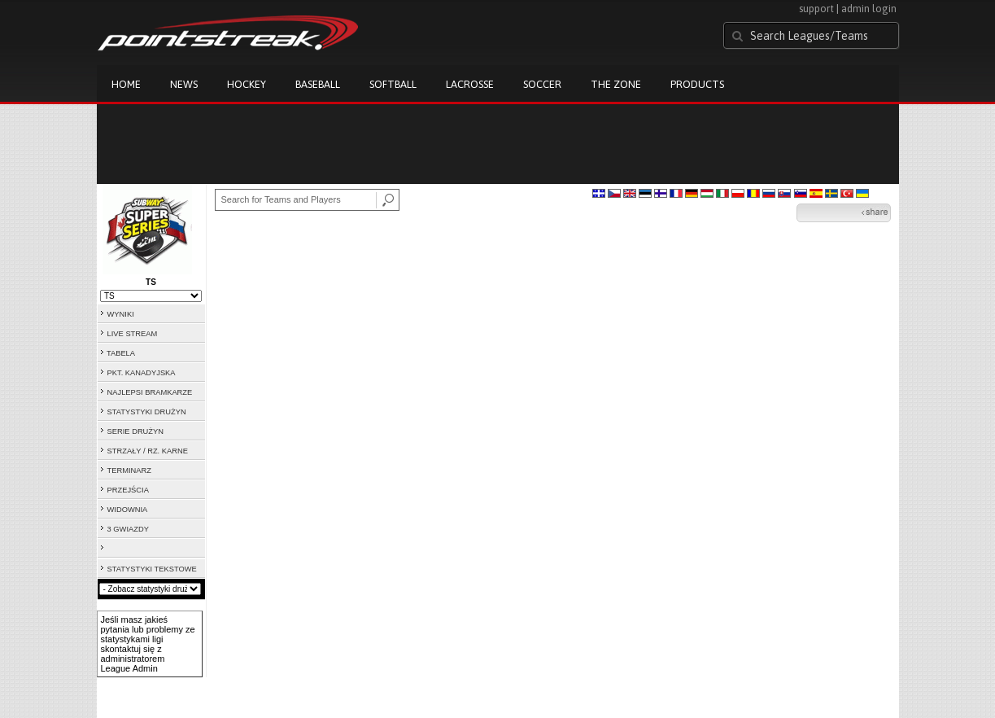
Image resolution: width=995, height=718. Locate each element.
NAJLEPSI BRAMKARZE (150, 392)
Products (697, 84)
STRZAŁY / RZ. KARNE (147, 451)
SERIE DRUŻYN (135, 431)
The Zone (616, 84)
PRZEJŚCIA (128, 490)
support (816, 8)
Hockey (246, 84)
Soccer (542, 84)
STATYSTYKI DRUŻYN (146, 412)
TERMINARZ (129, 470)
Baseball (317, 84)
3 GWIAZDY (128, 529)
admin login (869, 8)
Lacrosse (470, 84)
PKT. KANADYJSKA (141, 373)
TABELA (121, 353)
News (184, 84)
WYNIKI (120, 314)
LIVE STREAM (132, 334)
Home (126, 84)
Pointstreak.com (228, 34)
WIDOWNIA (127, 510)
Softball (393, 84)
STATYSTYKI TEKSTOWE (152, 569)
